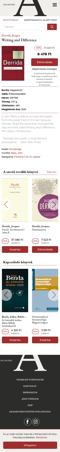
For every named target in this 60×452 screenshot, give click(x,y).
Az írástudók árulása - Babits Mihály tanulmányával (12, 323)
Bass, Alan (17, 153)
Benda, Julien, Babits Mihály (15, 316)
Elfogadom (30, 445)
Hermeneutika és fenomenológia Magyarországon (40, 319)
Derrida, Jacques (11, 35)
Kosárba (15, 249)
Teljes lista (51, 172)
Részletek (41, 437)
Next (54, 204)
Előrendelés (44, 62)
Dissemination (39, 229)
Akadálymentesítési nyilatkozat (30, 411)
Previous (6, 204)
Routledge (15, 149)
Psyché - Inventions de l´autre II (13, 231)
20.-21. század (33, 156)
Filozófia (19, 156)
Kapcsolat (30, 386)
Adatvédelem (30, 398)
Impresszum (30, 392)
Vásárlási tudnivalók (30, 379)
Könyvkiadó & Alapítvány (40, 20)
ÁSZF (30, 405)
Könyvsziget (11, 20)
